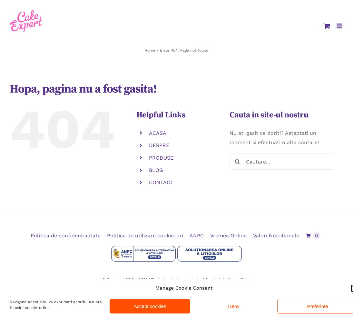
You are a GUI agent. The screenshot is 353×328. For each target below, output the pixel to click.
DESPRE (159, 145)
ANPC (197, 236)
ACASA (157, 133)
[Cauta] (238, 162)
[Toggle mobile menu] (340, 26)
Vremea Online (228, 236)
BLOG (156, 170)
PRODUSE (161, 158)
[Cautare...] (282, 162)
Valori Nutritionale (276, 236)
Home (149, 50)
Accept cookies (150, 306)
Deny (233, 306)
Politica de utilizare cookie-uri (145, 236)
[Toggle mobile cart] (327, 26)
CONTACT (161, 182)
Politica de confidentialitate (66, 236)
